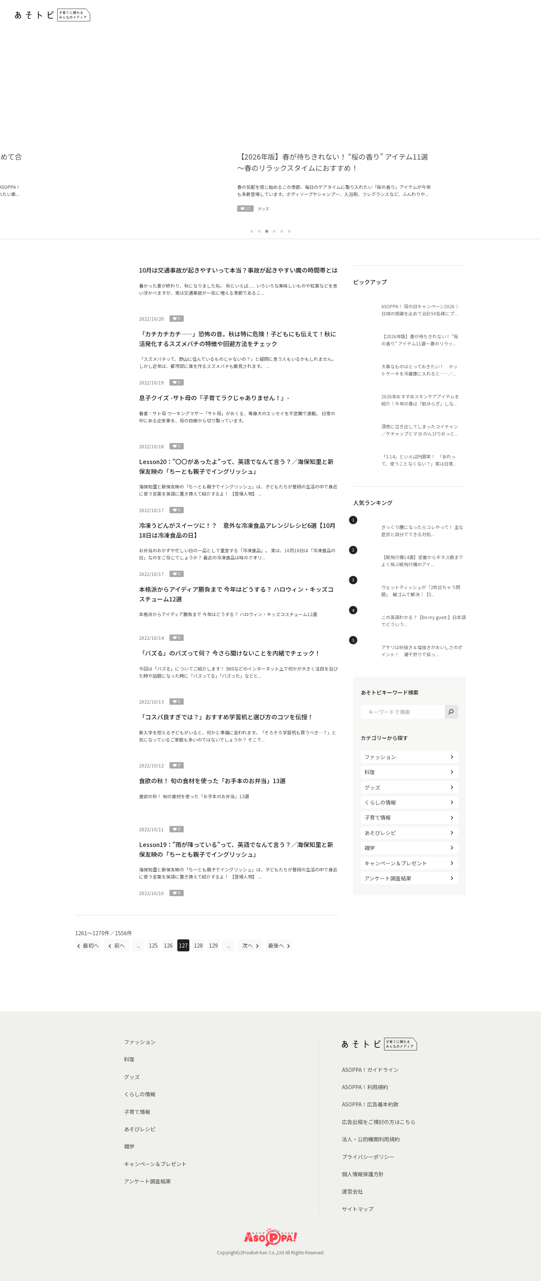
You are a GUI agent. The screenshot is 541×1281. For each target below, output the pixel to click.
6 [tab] (289, 231)
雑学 (369, 847)
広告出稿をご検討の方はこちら (379, 1122)
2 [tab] (259, 231)
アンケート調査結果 (387, 878)
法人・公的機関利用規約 (371, 1139)
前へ (119, 945)
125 (153, 945)
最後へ (276, 945)
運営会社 (352, 1191)
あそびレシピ (380, 832)
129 (213, 945)
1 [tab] (251, 231)
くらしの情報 (380, 802)
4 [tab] (274, 231)
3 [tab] (266, 231)
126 (168, 945)
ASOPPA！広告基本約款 (370, 1104)
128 (198, 945)
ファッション (380, 757)
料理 (369, 772)
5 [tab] (281, 231)
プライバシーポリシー (368, 1156)
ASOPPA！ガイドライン (370, 1069)
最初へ (90, 945)
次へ (248, 945)
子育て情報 (377, 817)
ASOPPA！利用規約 (365, 1087)
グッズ (372, 787)
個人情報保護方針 (363, 1174)
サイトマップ (357, 1209)
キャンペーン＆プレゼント (395, 863)
